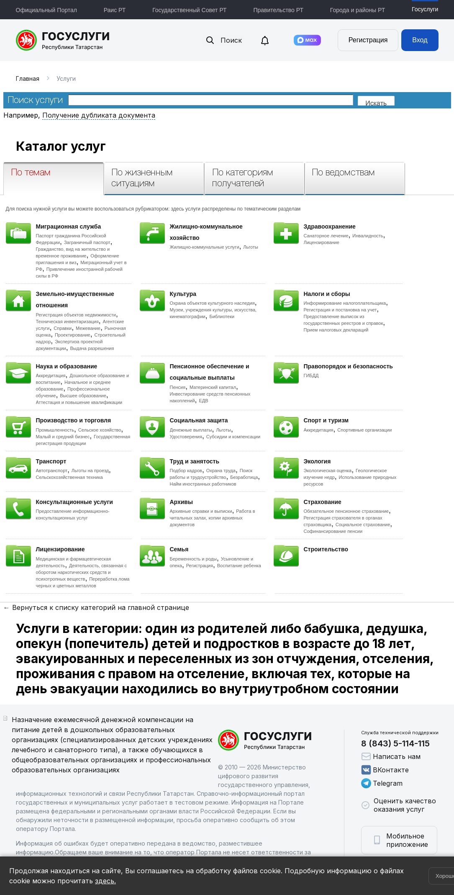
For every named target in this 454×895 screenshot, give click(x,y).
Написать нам (391, 756)
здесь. (105, 881)
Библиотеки (222, 316)
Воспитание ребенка (239, 565)
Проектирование (72, 334)
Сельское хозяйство (99, 429)
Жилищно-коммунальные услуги (204, 246)
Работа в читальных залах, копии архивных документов (212, 518)
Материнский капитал (213, 387)
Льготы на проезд (90, 470)
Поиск (223, 40)
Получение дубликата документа (98, 115)
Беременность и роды (193, 558)
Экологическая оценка (328, 470)
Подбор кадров (186, 470)
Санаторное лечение (326, 235)
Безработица (244, 477)
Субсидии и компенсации (233, 436)
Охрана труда (221, 470)
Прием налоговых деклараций (336, 329)
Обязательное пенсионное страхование (346, 511)
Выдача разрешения (92, 348)
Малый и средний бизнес (63, 436)
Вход (419, 40)
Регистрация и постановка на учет (340, 309)
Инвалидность (367, 235)
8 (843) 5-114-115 (395, 743)
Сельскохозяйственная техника (69, 477)
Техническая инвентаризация (67, 321)
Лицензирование (321, 242)
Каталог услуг (61, 146)
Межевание (88, 328)
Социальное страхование (363, 524)
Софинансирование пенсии (333, 531)
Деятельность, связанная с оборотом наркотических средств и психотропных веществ (81, 572)
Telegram (382, 783)
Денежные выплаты (191, 429)
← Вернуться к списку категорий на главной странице (96, 607)
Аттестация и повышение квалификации (79, 402)
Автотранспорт (52, 470)
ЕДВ (203, 400)
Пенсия (178, 387)
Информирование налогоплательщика (345, 303)
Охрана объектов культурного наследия (212, 303)
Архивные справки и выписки (201, 511)
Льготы (250, 246)
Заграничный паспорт (87, 242)
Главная (27, 78)
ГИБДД (311, 375)
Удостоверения (186, 436)
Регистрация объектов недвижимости (76, 314)
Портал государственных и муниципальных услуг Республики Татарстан (63, 40)
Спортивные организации (364, 429)
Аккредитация (51, 375)
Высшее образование (83, 395)
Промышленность (55, 429)
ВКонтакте (385, 770)
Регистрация (368, 40)
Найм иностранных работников (203, 483)
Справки (63, 328)
